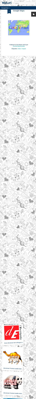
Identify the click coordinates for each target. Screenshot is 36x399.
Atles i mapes (22, 42)
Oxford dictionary (12, 265)
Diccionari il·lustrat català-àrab (12, 368)
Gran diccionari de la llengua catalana (15, 343)
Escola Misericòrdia (19, 40)
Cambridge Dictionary (11, 290)
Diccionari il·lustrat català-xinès (12, 393)
